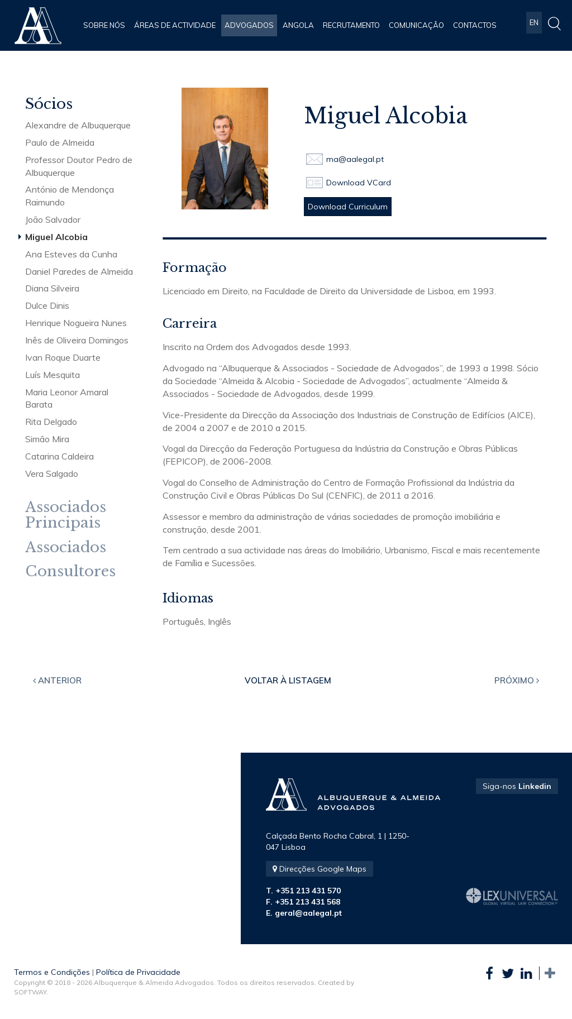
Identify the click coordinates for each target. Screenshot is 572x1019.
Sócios (49, 104)
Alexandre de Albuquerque (78, 125)
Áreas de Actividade (175, 25)
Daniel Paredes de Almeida (79, 271)
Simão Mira (47, 438)
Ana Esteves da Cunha (71, 254)
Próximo (516, 680)
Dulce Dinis (47, 305)
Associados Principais (65, 515)
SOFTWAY (30, 992)
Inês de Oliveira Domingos (76, 340)
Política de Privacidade (138, 972)
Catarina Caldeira (59, 456)
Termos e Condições (52, 972)
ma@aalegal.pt (355, 159)
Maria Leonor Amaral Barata (66, 398)
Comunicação (416, 25)
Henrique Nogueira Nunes (76, 322)
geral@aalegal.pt (308, 913)
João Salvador (52, 219)
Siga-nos (517, 786)
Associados (65, 547)
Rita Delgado (51, 421)
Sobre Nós (104, 25)
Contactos (475, 25)
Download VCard (358, 183)
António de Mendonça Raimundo (69, 196)
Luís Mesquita (52, 374)
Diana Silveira (52, 288)
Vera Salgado (51, 473)
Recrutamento (351, 25)
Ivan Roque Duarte (63, 357)
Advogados (249, 25)
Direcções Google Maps (319, 869)
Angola (298, 25)
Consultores (70, 571)
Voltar (288, 680)
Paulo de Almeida (59, 142)
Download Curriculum (348, 207)
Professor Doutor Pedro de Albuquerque (78, 166)
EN (534, 25)
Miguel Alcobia (56, 236)
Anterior (57, 680)
